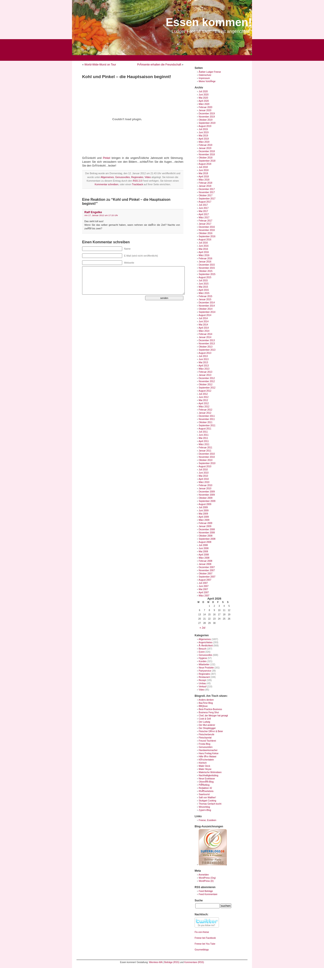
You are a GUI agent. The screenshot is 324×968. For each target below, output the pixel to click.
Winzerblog (204, 807)
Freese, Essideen (207, 820)
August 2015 (205, 277)
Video (148, 177)
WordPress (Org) (207, 878)
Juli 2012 (203, 394)
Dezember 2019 (207, 113)
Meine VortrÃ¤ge (207, 81)
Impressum (204, 78)
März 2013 (204, 369)
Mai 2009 (203, 513)
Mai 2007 (203, 589)
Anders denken (206, 700)
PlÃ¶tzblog (204, 785)
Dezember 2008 (207, 529)
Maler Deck (204, 766)
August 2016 (205, 239)
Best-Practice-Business (210, 709)
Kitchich (203, 763)
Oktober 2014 (205, 309)
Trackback (137, 184)
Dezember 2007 (207, 567)
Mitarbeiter (204, 664)
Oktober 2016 (205, 233)
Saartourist (204, 794)
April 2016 (204, 252)
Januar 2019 (205, 148)
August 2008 (205, 542)
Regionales (137, 177)
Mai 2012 (203, 400)
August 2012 (205, 391)
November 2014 (207, 306)
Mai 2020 (203, 98)
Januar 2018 (205, 186)
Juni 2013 (203, 359)
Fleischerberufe (206, 734)
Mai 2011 (203, 438)
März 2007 (204, 595)
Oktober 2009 (205, 498)
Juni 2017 (203, 208)
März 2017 (204, 217)
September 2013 (207, 350)
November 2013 (207, 343)
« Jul (202, 627)
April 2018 (204, 176)
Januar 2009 (205, 526)
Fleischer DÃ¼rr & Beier (211, 731)
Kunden (202, 661)
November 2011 (207, 419)
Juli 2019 (203, 129)
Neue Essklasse (207, 778)
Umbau (202, 683)
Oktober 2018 (205, 157)
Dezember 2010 (207, 454)
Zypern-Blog (205, 810)
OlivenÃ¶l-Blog (206, 782)
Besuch (202, 649)
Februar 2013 (205, 372)
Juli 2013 (203, 356)
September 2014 (207, 312)
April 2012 (204, 403)
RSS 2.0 (137, 180)
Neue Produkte (206, 667)
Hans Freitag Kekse (208, 753)
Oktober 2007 (205, 573)
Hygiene (203, 658)
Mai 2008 (203, 551)
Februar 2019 (205, 145)
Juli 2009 (203, 507)
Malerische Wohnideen (210, 772)
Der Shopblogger (207, 728)
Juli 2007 (203, 583)
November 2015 (207, 268)
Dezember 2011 (207, 416)
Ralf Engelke (93, 212)
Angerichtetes (205, 642)
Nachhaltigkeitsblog (208, 775)
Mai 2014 (203, 324)
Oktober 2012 (205, 384)
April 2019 (204, 139)
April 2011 (204, 441)
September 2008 (207, 539)
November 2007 (207, 570)
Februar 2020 (205, 107)
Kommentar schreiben (107, 184)
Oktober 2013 (205, 346)
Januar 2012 (205, 413)
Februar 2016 (205, 258)
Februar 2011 (205, 447)
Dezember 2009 (207, 491)
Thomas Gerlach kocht (210, 804)
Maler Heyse (205, 769)
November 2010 (207, 457)
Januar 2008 (205, 564)
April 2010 (204, 479)
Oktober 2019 (205, 120)
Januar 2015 (205, 299)
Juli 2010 (203, 469)
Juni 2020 (203, 94)
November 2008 (207, 532)
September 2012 (207, 387)
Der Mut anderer (207, 725)
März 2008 (204, 558)
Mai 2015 (203, 287)
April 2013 (204, 365)
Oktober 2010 (205, 460)
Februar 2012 (205, 409)
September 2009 (207, 501)
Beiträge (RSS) (171, 962)
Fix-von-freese (202, 932)
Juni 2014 (203, 321)
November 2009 (207, 495)
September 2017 (207, 198)
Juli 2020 (203, 91)
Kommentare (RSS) (194, 962)
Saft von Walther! (207, 797)
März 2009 (204, 520)
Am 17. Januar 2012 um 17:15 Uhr (101, 215)
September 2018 (207, 161)
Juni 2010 (203, 473)
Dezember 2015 (207, 265)
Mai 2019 (203, 135)
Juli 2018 (203, 167)
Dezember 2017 (207, 189)
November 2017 (207, 192)
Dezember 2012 (207, 378)
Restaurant (204, 677)
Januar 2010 (205, 488)
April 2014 (204, 328)
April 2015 (204, 290)
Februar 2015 (205, 296)
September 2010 (207, 463)
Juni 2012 (203, 397)
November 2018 (207, 154)
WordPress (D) (206, 881)
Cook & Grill (205, 719)
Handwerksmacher (208, 750)
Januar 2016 (205, 261)
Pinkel (106, 158)
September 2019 (207, 123)
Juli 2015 (203, 280)
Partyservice (205, 671)
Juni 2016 (203, 246)
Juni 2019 (203, 132)
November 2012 (207, 381)
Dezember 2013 (207, 340)
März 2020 (204, 104)
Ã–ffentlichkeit (206, 645)
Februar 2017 (205, 220)
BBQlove (203, 706)
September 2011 (207, 425)
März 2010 (204, 482)
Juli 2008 (203, 545)
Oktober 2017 (205, 195)
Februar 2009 (205, 523)
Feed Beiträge (206, 891)
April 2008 (204, 554)
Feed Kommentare (208, 894)
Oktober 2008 (205, 536)
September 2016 (207, 236)
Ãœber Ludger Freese (210, 72)
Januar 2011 (205, 450)
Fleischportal (205, 737)
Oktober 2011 (205, 422)
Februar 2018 (205, 183)
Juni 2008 (203, 548)
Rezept (202, 680)
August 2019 (205, 126)
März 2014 (204, 331)
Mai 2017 (203, 211)
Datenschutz (205, 75)
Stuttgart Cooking (207, 800)
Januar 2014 (205, 337)
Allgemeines (107, 177)
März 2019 (204, 142)
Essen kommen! (209, 22)
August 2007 (205, 580)
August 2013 (205, 353)
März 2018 (204, 179)
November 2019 (207, 116)
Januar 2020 (205, 110)
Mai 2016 (203, 249)
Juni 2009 (203, 510)
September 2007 (207, 576)
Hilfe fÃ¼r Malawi (207, 756)
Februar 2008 (205, 561)
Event (202, 652)
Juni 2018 (203, 170)
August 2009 (205, 504)
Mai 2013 (203, 362)
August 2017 (205, 202)
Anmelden (204, 874)
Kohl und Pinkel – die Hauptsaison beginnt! (126, 76)
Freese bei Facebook (205, 938)
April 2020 (204, 101)
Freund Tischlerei (207, 741)
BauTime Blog (206, 703)
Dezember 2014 (207, 302)
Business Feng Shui (209, 712)
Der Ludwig (204, 722)
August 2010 (205, 466)
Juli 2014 (203, 318)
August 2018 (205, 164)
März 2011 (204, 444)
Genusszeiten (205, 747)
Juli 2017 (203, 205)
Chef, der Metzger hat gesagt (213, 715)
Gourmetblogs (202, 949)
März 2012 (204, 406)
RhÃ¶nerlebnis (206, 791)
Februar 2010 (205, 485)
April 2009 (204, 517)
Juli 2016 (203, 242)
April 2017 (204, 214)
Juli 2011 (203, 432)
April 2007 (204, 592)
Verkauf (202, 686)
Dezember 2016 (207, 227)
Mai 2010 (203, 476)
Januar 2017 (205, 224)
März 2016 (204, 255)
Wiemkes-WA (155, 962)
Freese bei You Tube (205, 944)
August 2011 (205, 428)
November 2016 (207, 230)
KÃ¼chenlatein (206, 759)
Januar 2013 (205, 375)
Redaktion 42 (205, 788)
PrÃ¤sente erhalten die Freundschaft (159, 64)
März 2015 (204, 293)
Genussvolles (122, 177)
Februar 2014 (205, 334)
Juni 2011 (203, 435)
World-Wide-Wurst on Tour (100, 64)
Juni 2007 (203, 586)
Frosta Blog (204, 744)
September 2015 (207, 274)
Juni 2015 (203, 283)
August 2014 (205, 315)
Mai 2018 (203, 173)
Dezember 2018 (207, 151)
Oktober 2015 (205, 271)
